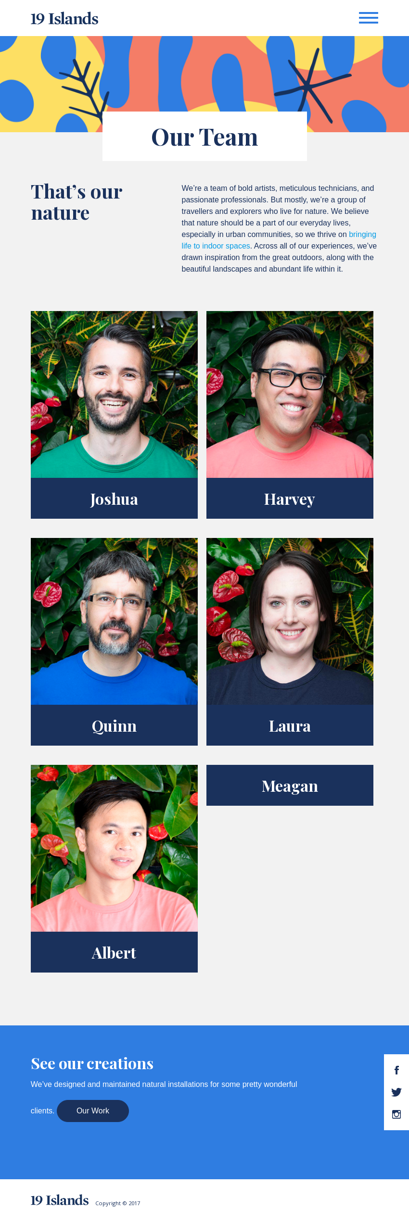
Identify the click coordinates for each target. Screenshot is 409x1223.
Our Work (93, 1111)
